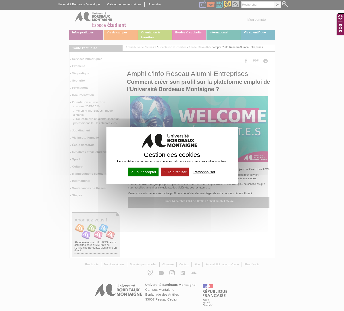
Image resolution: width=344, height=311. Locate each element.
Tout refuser (175, 172)
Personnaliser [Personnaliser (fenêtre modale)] (204, 172)
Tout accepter (143, 172)
